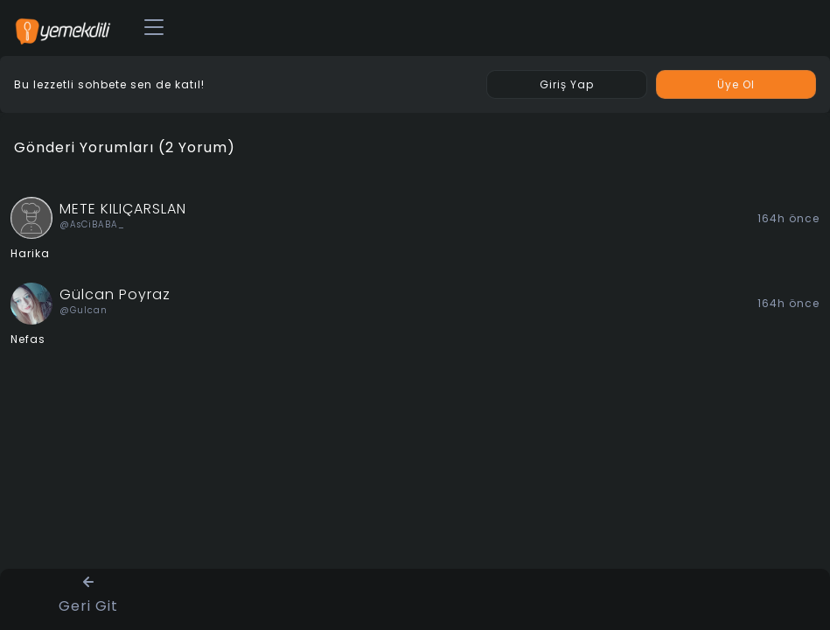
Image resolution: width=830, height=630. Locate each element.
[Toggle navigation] (154, 28)
